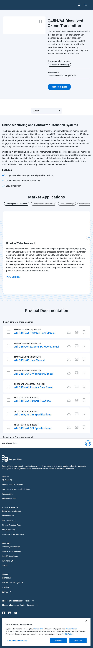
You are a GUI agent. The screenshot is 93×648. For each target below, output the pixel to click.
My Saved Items (8, 530)
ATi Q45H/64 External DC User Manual (36, 346)
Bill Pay (5, 592)
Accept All (78, 640)
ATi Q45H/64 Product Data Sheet (33, 387)
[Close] (86, 621)
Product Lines (7, 494)
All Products (7, 480)
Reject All (58, 640)
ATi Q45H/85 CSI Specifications (32, 414)
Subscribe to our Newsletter (13, 534)
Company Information (11, 547)
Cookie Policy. (67, 634)
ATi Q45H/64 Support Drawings (32, 401)
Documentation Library (11, 511)
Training (5, 587)
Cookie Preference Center (17, 640)
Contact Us (6, 578)
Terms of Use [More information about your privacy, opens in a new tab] (39, 629)
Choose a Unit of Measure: (13, 601)
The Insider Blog (8, 520)
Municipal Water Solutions (12, 485)
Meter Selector (8, 516)
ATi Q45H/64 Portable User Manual (34, 333)
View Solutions (13, 277)
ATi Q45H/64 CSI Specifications (32, 428)
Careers (5, 566)
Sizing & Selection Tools (11, 525)
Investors (6, 561)
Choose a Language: (11, 605)
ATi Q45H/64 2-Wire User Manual (33, 373)
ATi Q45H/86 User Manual (29, 360)
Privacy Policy (71, 629)
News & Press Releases (11, 551)
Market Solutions (9, 499)
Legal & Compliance (10, 556)
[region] (46, 632)
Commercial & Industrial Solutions (16, 489)
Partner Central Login (11, 583)
